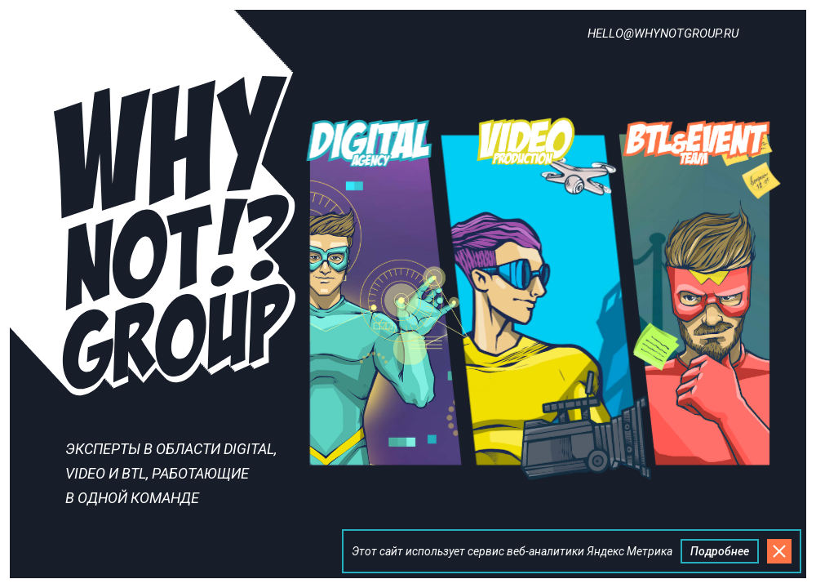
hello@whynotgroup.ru (663, 33)
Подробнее (719, 551)
